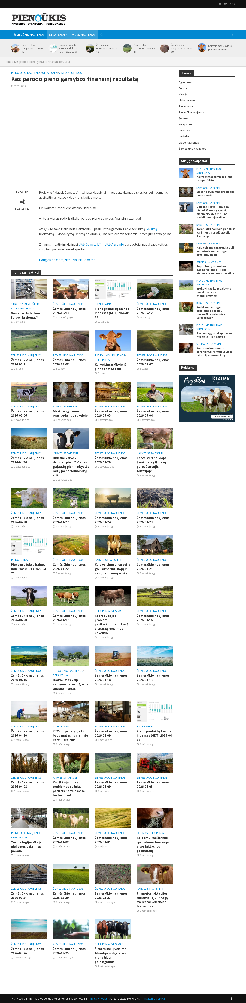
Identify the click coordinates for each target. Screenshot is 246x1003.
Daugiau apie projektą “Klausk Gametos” (67, 260)
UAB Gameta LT (90, 244)
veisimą (152, 229)
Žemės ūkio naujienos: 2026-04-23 (153, 520)
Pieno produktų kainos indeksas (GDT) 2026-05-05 (68, 48)
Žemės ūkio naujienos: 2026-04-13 (153, 677)
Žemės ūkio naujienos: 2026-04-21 (153, 567)
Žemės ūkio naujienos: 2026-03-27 (111, 895)
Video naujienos (83, 34)
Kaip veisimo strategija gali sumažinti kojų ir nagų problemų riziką (112, 569)
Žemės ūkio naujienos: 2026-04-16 (153, 618)
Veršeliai (34, 304)
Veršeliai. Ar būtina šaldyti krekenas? (25, 315)
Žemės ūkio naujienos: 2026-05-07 (153, 362)
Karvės (57, 406)
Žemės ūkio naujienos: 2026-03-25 (69, 951)
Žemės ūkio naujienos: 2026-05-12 (107, 48)
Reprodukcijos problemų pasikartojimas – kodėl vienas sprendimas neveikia (112, 624)
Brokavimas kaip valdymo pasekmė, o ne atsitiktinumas (70, 684)
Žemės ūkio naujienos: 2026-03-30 (69, 895)
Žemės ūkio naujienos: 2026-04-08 (27, 784)
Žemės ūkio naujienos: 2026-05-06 (27, 413)
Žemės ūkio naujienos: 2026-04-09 (111, 733)
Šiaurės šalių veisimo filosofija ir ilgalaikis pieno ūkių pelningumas (110, 955)
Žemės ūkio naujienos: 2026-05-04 (153, 413)
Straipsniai (57, 34)
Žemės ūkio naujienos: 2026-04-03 (153, 784)
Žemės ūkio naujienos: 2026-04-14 (111, 677)
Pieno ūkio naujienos (26, 72)
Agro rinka (61, 726)
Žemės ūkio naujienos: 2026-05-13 (33, 48)
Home (7, 62)
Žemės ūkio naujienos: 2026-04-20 (27, 618)
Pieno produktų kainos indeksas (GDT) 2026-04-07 (155, 735)
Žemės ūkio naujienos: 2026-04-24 (111, 520)
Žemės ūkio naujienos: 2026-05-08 (182, 48)
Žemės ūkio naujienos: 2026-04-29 (111, 460)
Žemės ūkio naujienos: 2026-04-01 (111, 840)
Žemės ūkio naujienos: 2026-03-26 (27, 951)
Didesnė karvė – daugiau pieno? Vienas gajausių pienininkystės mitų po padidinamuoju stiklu (71, 466)
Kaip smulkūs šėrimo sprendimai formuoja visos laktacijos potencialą (153, 844)
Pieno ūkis (22, 192)
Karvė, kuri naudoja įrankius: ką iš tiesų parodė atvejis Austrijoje (151, 464)
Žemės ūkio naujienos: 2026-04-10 (27, 733)
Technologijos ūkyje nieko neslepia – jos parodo (26, 846)
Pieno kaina (103, 304)
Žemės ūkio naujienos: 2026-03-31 (27, 895)
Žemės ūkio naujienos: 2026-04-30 (27, 460)
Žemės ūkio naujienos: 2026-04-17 (69, 618)
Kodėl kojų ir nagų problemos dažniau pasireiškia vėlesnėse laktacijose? (69, 788)
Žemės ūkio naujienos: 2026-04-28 (27, 520)
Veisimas (117, 611)
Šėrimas (142, 833)
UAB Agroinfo (114, 244)
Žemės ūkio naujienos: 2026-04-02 (69, 840)
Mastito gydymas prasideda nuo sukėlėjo (70, 413)
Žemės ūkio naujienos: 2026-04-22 (69, 567)
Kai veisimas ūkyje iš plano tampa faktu (220, 47)
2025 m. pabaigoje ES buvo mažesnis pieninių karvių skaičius (70, 735)
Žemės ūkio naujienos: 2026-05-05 (111, 413)
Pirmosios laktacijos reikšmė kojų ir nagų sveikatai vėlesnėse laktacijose (152, 899)
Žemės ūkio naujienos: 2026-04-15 (27, 677)
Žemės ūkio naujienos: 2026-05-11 (145, 48)
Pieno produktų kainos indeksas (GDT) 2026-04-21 (29, 569)
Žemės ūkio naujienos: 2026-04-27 (69, 520)
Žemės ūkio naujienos (29, 34)
